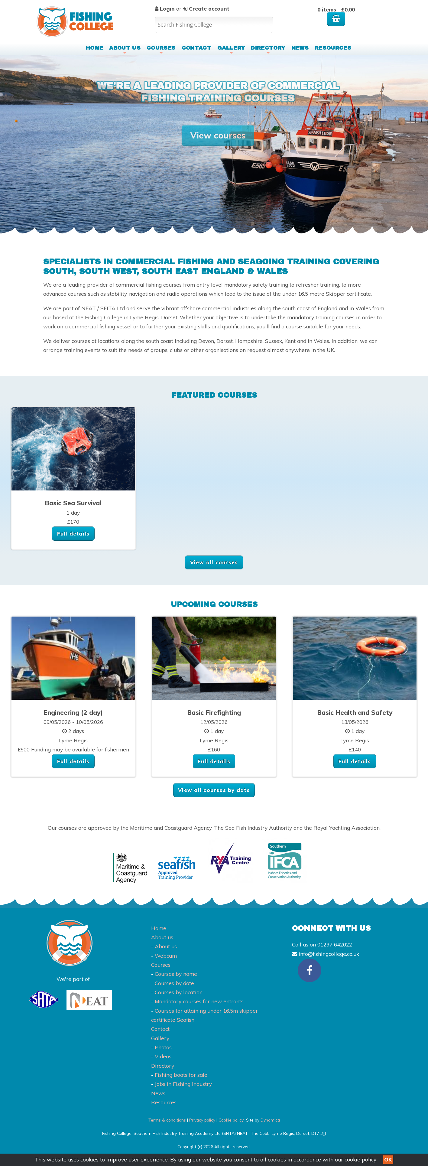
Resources (333, 48)
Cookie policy (231, 1119)
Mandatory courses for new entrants (199, 1001)
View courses (218, 135)
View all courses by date (214, 790)
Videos (163, 1056)
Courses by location (179, 992)
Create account (208, 8)
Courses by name (176, 974)
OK (388, 1159)
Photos (163, 1047)
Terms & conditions (167, 1119)
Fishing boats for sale (181, 1075)
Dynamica (270, 1119)
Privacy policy (202, 1119)
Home (94, 48)
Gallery (231, 49)
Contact (196, 48)
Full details (73, 533)
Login (167, 8)
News (300, 48)
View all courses (214, 562)
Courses (161, 49)
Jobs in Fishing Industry (183, 1084)
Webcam (166, 956)
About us (125, 49)
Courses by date (174, 983)
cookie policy (360, 1159)
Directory (268, 49)
